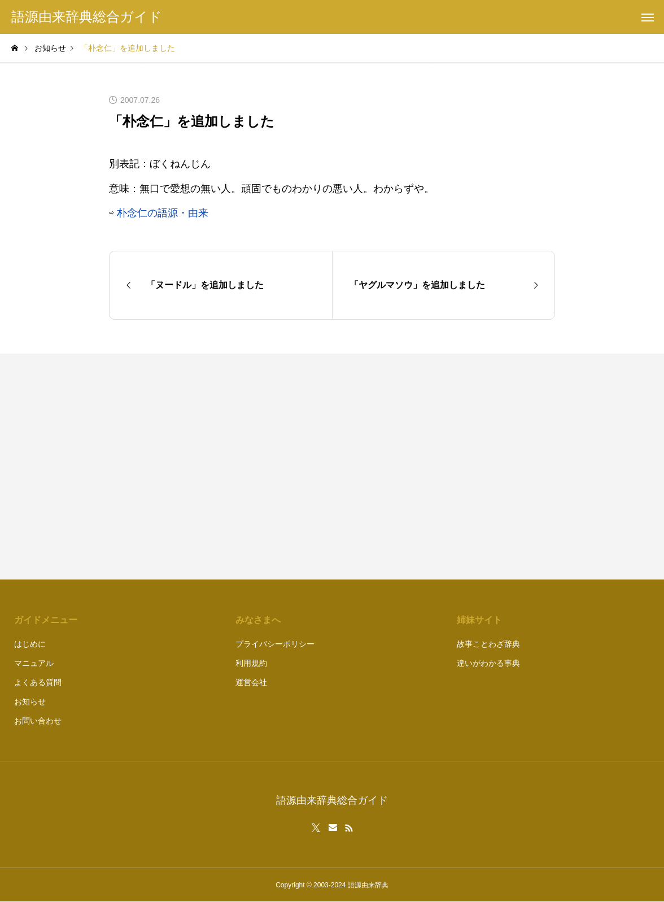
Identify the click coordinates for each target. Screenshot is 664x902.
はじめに (30, 643)
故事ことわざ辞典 (488, 643)
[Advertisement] (449, 466)
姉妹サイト (479, 620)
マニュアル (34, 663)
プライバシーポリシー (274, 643)
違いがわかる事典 (488, 663)
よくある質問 (38, 682)
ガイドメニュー (45, 620)
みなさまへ (258, 620)
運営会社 (251, 682)
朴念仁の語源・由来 (162, 213)
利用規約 (251, 663)
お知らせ (30, 701)
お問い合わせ (38, 720)
